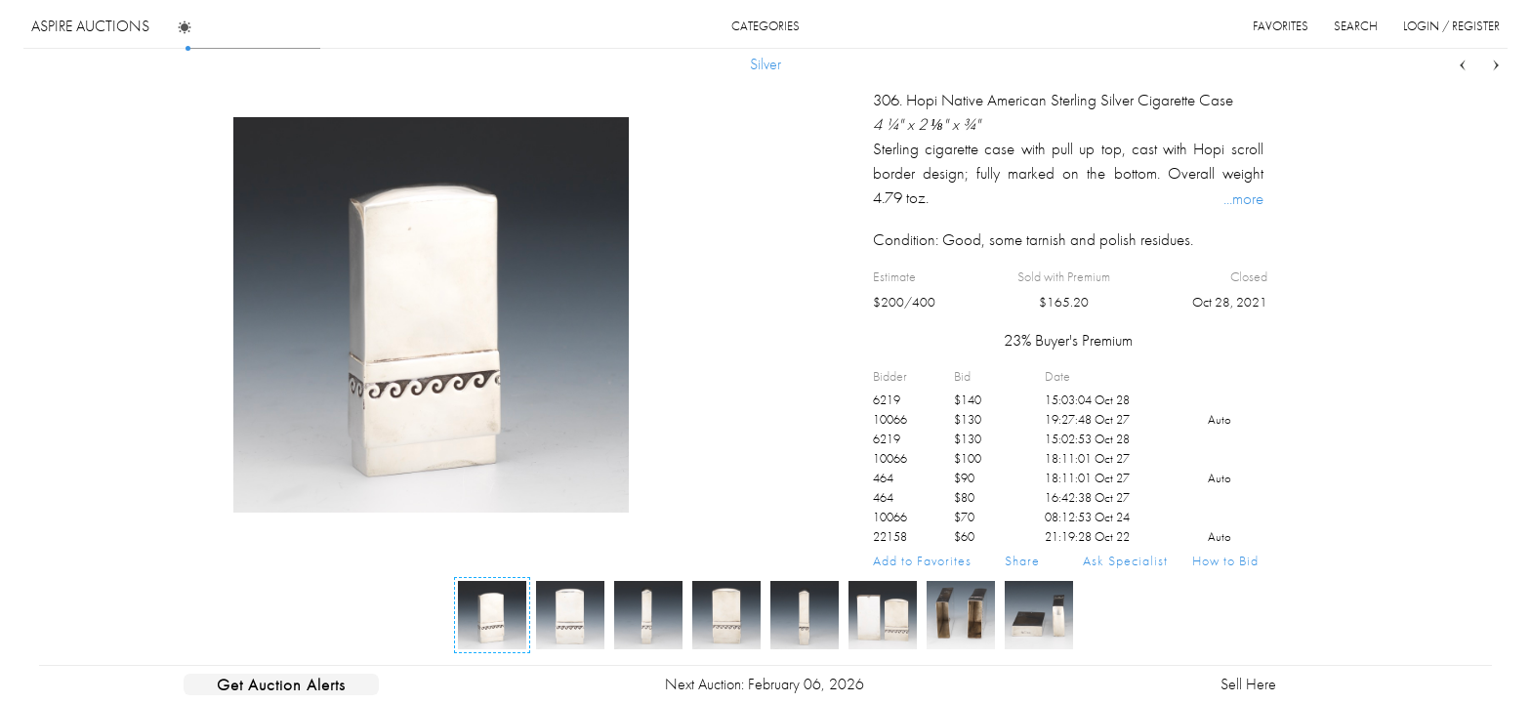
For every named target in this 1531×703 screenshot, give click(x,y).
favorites (1280, 26)
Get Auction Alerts (281, 684)
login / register (1451, 26)
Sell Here (1248, 684)
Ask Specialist (1125, 560)
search (1356, 26)
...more (1243, 198)
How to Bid (1225, 560)
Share (1022, 560)
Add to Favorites (922, 560)
